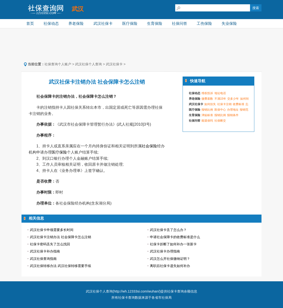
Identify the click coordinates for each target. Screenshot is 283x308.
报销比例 (207, 109)
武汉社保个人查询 (88, 64)
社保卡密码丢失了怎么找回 (50, 244)
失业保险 (229, 23)
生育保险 (154, 23)
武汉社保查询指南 (43, 259)
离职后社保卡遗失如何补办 (170, 266)
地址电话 (220, 93)
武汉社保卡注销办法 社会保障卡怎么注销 (60, 237)
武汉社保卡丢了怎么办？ (168, 230)
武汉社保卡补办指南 (45, 251)
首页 (30, 23)
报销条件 (233, 115)
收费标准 (238, 104)
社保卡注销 (224, 104)
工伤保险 (204, 23)
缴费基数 (207, 98)
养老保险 (76, 23)
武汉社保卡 (103, 23)
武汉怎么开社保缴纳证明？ (170, 259)
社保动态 (51, 23)
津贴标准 (207, 115)
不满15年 (220, 98)
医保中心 (220, 109)
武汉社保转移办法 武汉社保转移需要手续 (60, 266)
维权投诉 (207, 93)
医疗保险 (129, 23)
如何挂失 (210, 104)
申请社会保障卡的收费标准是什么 (175, 237)
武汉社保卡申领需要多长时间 (51, 230)
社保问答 (179, 23)
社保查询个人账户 (57, 64)
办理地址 (233, 109)
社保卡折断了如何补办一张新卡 (173, 244)
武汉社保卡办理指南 (165, 251)
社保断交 (220, 120)
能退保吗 (207, 120)
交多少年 (233, 98)
